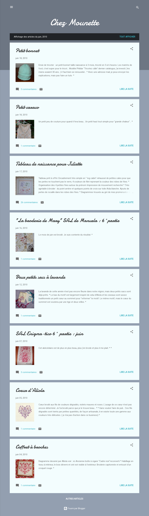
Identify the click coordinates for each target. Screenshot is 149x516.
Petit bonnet (27, 50)
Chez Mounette (74, 22)
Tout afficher (127, 36)
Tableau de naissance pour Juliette (49, 163)
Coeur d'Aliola (30, 390)
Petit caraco (27, 107)
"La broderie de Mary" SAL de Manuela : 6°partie (67, 220)
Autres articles (74, 499)
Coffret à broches (32, 446)
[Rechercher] (137, 7)
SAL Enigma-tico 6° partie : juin (49, 333)
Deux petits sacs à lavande (40, 277)
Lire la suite (126, 89)
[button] (131, 49)
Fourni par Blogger (74, 508)
